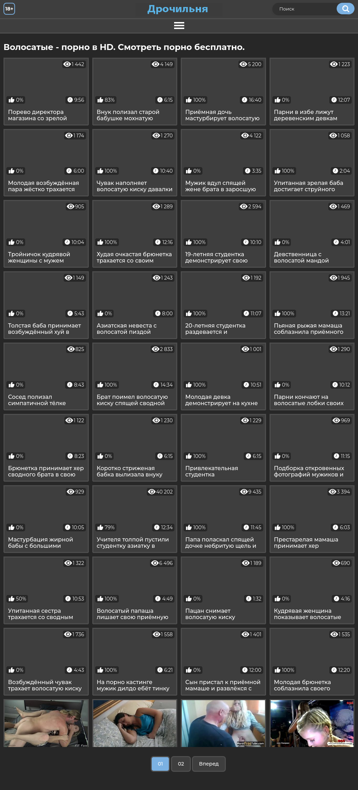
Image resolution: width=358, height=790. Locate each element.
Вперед (209, 764)
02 (181, 764)
